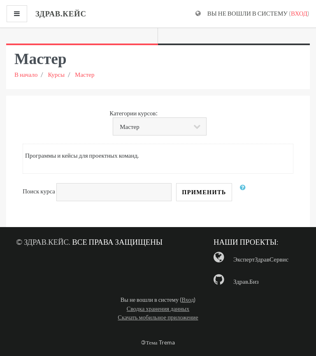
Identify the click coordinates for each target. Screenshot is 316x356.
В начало (25, 74)
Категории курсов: (133, 113)
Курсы (56, 74)
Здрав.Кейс (46, 242)
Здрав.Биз (246, 281)
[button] (245, 192)
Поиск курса (39, 191)
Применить (204, 191)
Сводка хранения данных (158, 308)
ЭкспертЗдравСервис (260, 259)
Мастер (84, 74)
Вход (299, 13)
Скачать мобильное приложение (158, 317)
